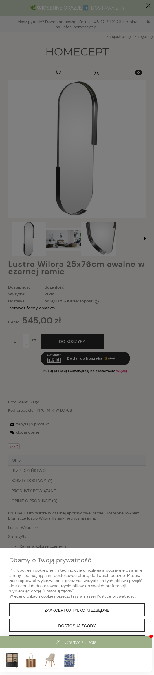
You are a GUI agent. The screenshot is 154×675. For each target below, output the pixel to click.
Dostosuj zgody (77, 626)
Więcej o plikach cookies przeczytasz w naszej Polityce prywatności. (72, 596)
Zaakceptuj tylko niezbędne (77, 610)
